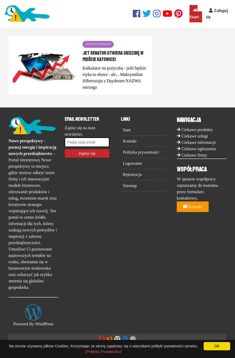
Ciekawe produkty (197, 129)
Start (194, 13)
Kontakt (130, 141)
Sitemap (130, 185)
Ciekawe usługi (195, 136)
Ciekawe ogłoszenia (199, 148)
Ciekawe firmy (194, 155)
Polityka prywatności (141, 152)
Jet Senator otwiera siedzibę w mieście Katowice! (113, 56)
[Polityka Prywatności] (103, 352)
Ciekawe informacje (199, 142)
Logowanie (132, 163)
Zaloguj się (217, 13)
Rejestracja (132, 174)
